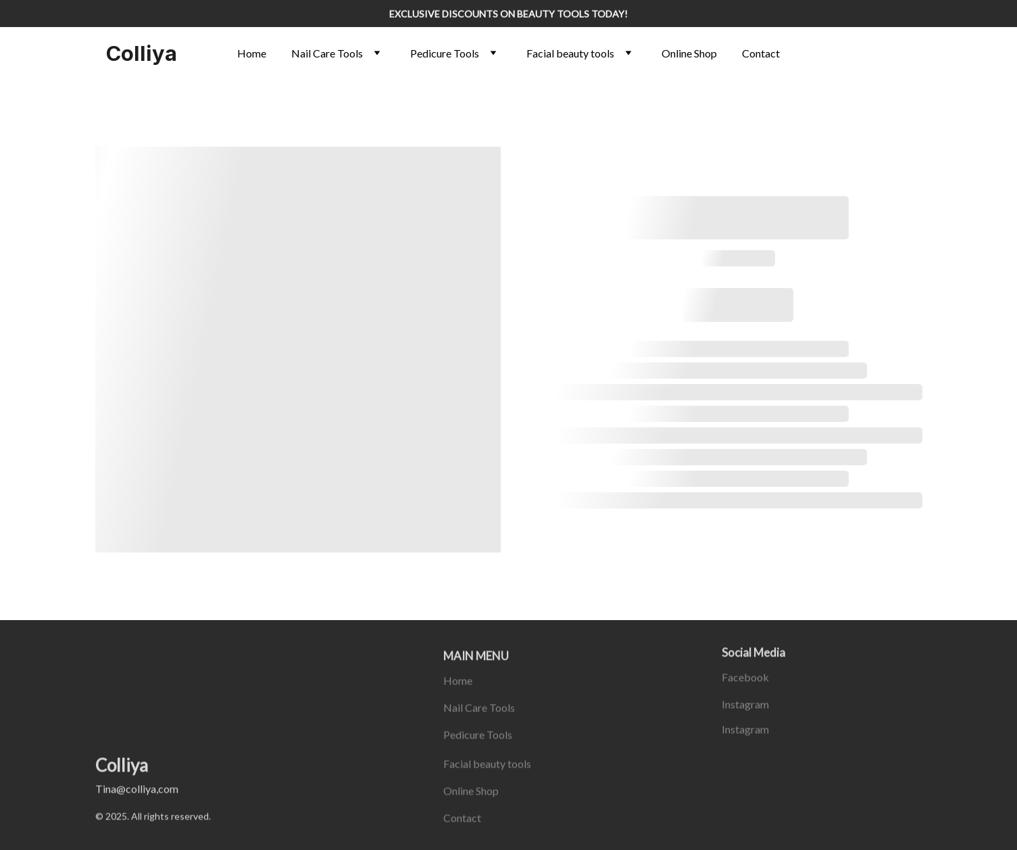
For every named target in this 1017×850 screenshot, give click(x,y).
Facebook (745, 678)
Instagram (745, 705)
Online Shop (689, 53)
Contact (761, 53)
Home (251, 53)
